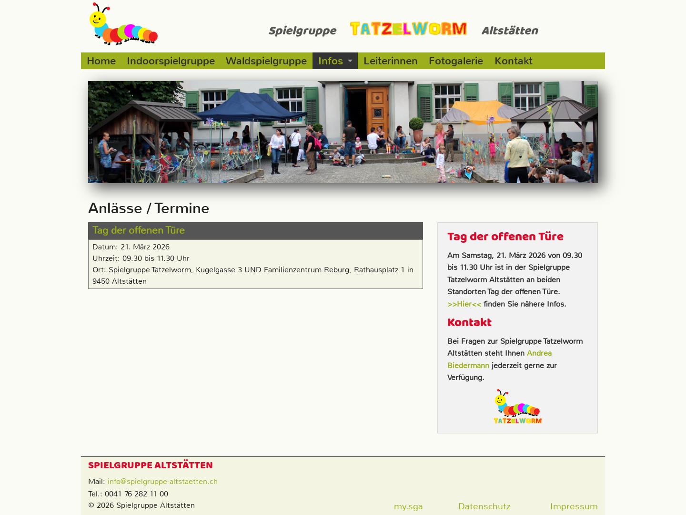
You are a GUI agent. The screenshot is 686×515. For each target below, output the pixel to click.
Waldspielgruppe (266, 61)
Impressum (574, 506)
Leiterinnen (390, 61)
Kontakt (513, 61)
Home (101, 61)
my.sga (408, 506)
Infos (330, 61)
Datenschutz (484, 506)
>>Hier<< (464, 304)
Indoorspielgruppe (171, 61)
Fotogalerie (456, 61)
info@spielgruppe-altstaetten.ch (163, 481)
